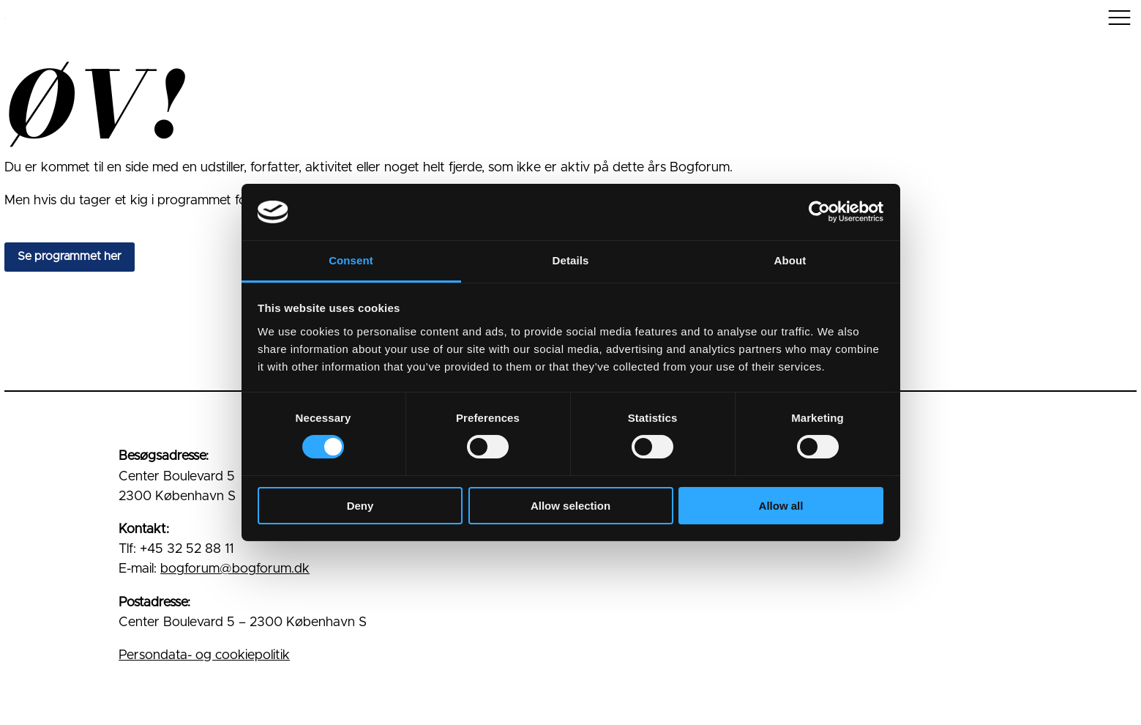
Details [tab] (571, 260)
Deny (360, 505)
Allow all (781, 505)
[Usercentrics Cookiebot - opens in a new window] (819, 212)
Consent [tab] (351, 260)
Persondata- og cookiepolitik (204, 655)
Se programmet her (69, 256)
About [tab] (790, 260)
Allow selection (570, 505)
